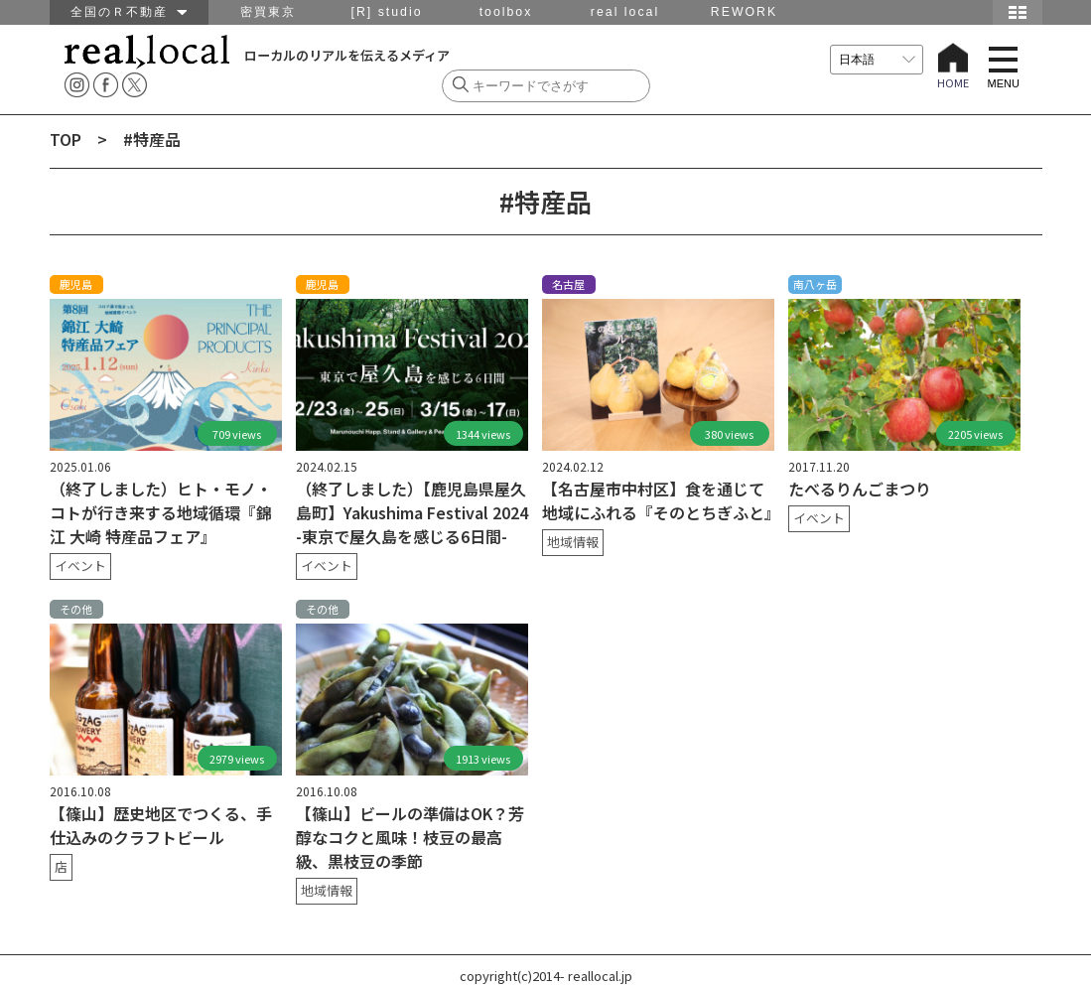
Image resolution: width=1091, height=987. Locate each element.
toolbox (506, 12)
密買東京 (268, 12)
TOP (65, 139)
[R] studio (386, 12)
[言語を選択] (876, 59)
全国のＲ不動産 (128, 12)
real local (625, 12)
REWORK (744, 12)
